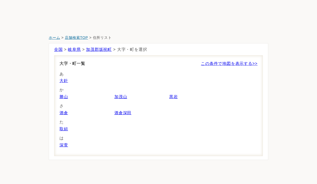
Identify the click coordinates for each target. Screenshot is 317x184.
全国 (58, 49)
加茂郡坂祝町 (99, 49)
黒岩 (173, 97)
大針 (63, 80)
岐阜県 (74, 49)
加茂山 (120, 97)
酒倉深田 (122, 113)
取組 (63, 129)
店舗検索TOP (76, 38)
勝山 (63, 97)
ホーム (54, 38)
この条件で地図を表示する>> (229, 63)
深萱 (63, 145)
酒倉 (63, 113)
